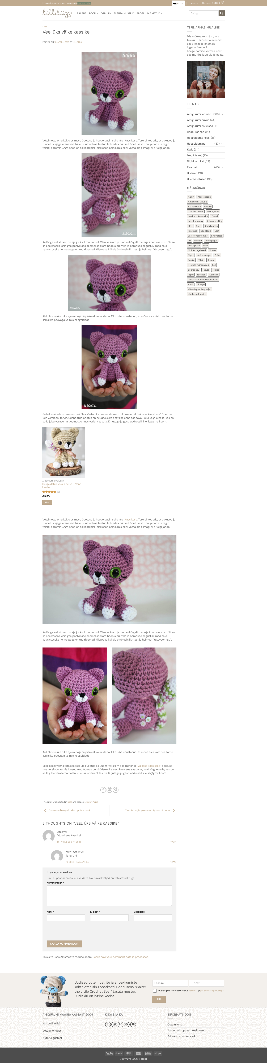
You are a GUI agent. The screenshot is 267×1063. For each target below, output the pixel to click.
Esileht (82, 13)
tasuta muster (84, 3)
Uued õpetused (196, 179)
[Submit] (221, 13)
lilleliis (77, 42)
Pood (94, 13)
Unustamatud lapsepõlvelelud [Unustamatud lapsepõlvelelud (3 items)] (203, 279)
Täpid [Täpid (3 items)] (191, 274)
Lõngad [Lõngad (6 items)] (198, 240)
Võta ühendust (52, 1030)
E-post (95, 911)
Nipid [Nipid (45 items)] (190, 255)
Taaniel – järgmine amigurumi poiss (150, 810)
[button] (213, 3)
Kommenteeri (55, 882)
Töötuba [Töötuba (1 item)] (201, 274)
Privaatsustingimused (181, 1036)
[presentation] (73, 932)
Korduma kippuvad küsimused (186, 1030)
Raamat (192, 167)
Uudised (192, 173)
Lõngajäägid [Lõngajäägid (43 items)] (211, 240)
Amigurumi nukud (198, 120)
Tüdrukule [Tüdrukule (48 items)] (213, 274)
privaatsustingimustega (212, 990)
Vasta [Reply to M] (173, 842)
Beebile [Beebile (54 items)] (207, 206)
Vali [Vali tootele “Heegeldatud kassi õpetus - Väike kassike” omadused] (47, 502)
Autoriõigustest (52, 1038)
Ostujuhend (174, 1024)
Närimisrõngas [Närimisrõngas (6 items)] (204, 255)
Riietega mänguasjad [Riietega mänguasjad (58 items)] (198, 264)
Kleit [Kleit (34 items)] (190, 226)
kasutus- (193, 990)
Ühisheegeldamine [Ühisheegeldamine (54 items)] (197, 294)
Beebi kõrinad (195, 132)
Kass (45, 26)
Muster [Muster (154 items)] (212, 250)
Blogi (140, 13)
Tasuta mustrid (124, 13)
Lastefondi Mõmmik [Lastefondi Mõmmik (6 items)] (198, 235)
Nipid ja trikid (195, 161)
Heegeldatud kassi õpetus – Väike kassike (61, 485)
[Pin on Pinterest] (115, 790)
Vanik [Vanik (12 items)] (190, 284)
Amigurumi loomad (199, 114)
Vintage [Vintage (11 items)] (201, 284)
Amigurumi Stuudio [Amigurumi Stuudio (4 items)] (197, 201)
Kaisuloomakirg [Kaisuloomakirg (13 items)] (195, 221)
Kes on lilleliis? (52, 1023)
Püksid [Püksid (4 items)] (201, 260)
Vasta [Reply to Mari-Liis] (173, 862)
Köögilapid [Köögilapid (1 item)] (206, 230)
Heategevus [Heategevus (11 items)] (213, 211)
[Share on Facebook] (103, 790)
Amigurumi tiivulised (200, 126)
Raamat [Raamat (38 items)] (211, 260)
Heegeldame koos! (198, 138)
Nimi (50, 911)
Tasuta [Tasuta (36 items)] (205, 269)
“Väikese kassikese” (149, 766)
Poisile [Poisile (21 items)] (191, 260)
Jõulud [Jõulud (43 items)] (214, 216)
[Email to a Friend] (109, 790)
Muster (88, 801)
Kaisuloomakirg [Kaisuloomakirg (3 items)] (214, 221)
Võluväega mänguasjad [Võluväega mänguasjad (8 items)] (199, 289)
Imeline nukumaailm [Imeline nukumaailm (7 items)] (198, 216)
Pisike (95, 801)
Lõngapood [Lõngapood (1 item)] (194, 245)
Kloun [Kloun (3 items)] (198, 226)
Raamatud (154, 13)
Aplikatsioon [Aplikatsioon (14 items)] (194, 206)
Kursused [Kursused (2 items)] (192, 230)
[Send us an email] (120, 1024)
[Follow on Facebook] (108, 1024)
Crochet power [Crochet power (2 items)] (196, 211)
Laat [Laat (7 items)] (217, 230)
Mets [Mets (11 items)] (205, 245)
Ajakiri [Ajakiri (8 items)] (191, 196)
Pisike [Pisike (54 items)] (217, 255)
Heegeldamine (196, 143)
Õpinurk (106, 13)
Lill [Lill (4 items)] (189, 240)
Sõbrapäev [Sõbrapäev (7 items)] (193, 269)
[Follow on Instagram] (114, 1024)
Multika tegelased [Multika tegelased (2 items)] (197, 250)
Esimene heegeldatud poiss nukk (66, 810)
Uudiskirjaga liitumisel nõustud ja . (191, 990)
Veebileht (139, 911)
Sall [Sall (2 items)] (214, 264)
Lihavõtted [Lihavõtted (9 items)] (216, 235)
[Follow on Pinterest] (127, 1024)
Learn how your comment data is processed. (121, 957)
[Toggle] (223, 114)
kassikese (131, 519)
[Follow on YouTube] (133, 1024)
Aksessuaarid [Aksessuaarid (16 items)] (204, 196)
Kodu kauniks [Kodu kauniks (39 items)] (211, 226)
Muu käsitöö (194, 155)
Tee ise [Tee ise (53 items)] (215, 269)
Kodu (190, 149)
